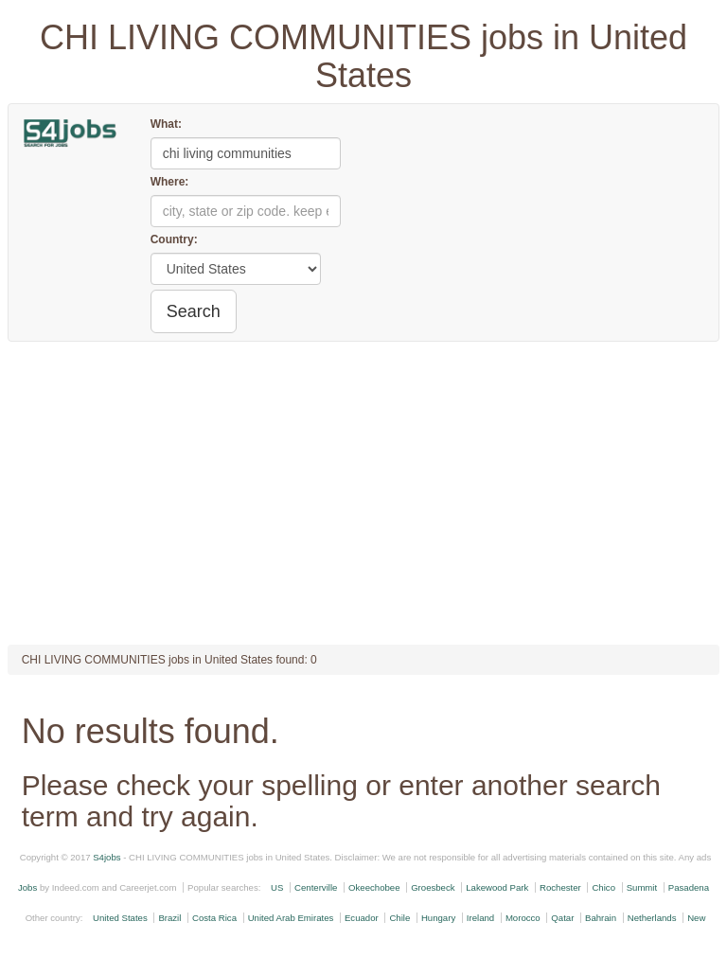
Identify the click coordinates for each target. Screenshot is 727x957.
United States (120, 918)
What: (166, 124)
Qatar (562, 918)
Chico (603, 887)
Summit (642, 887)
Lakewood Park (497, 887)
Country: (174, 239)
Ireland (480, 918)
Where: (170, 181)
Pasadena (688, 887)
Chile (399, 918)
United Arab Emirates (291, 918)
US (277, 887)
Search (194, 311)
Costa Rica (214, 918)
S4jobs (106, 857)
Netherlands (652, 918)
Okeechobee (373, 887)
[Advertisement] (364, 493)
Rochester (560, 887)
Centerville (315, 887)
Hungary (438, 918)
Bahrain (600, 918)
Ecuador (362, 918)
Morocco (523, 918)
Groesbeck (432, 887)
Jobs (27, 887)
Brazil (169, 918)
